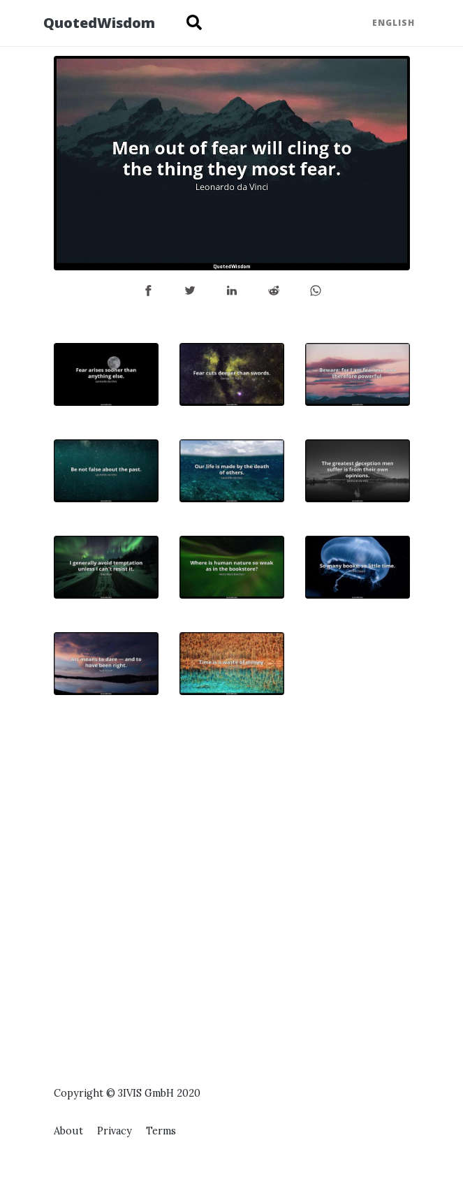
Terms (161, 1131)
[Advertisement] (357, 841)
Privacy (114, 1131)
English (393, 23)
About (68, 1131)
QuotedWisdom (99, 22)
